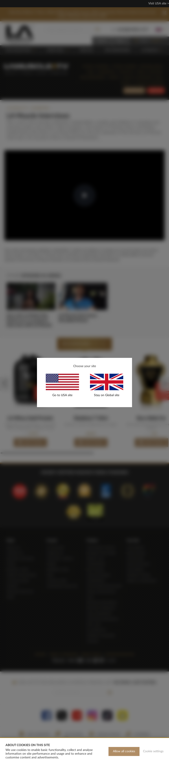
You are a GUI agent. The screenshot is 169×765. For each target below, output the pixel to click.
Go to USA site (62, 395)
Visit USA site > (158, 3)
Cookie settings (153, 751)
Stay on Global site (106, 395)
